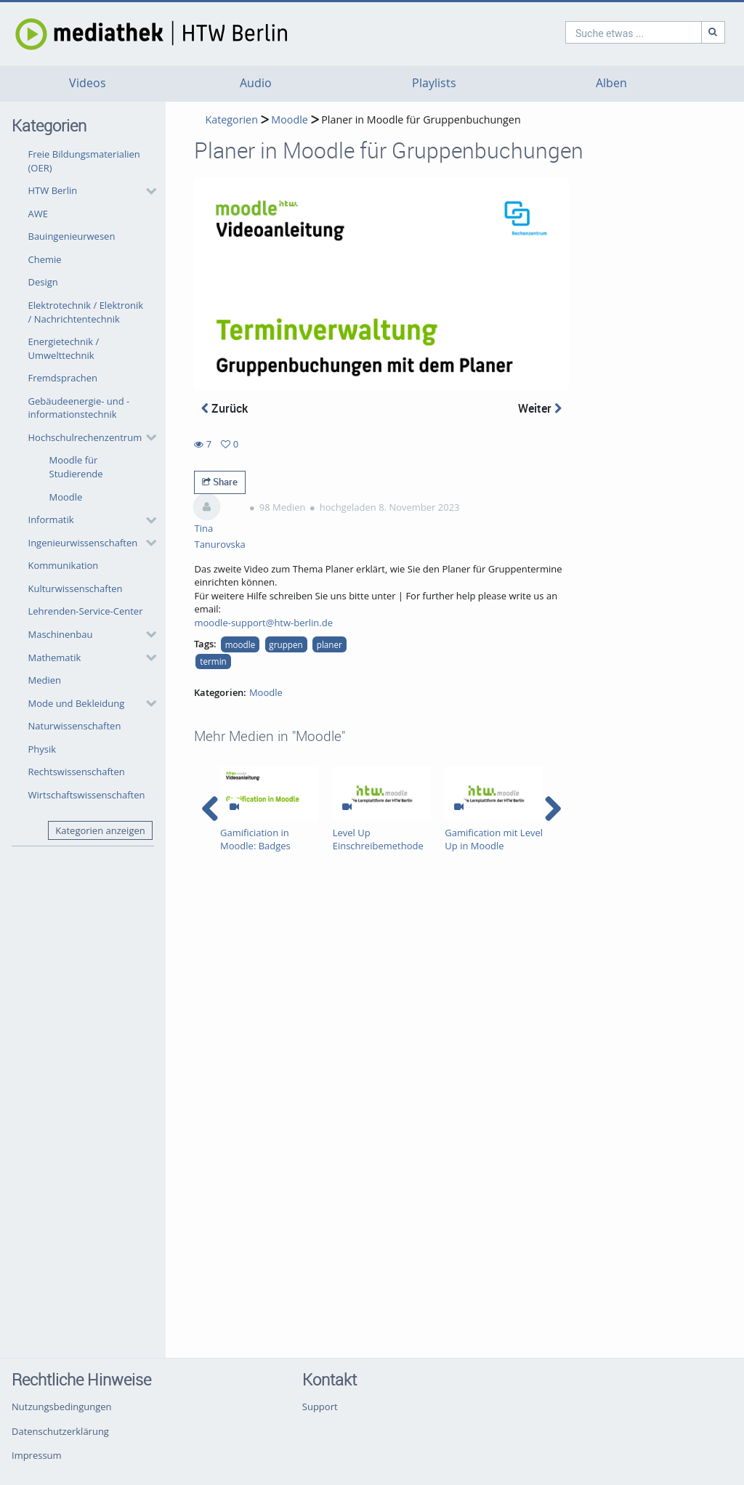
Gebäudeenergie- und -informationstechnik (79, 407)
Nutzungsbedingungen (61, 1406)
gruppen (285, 644)
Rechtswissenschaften (76, 771)
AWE (38, 213)
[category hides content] (147, 191)
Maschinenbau (60, 634)
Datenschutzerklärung (60, 1431)
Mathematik (54, 657)
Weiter (540, 408)
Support (320, 1406)
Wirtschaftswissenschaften (86, 794)
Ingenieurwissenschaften (83, 542)
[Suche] (651, 32)
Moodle (66, 496)
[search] (571, 32)
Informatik (51, 519)
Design (43, 281)
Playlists (434, 83)
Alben (611, 83)
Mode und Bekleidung (76, 703)
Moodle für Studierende (76, 466)
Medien (45, 680)
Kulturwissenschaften (75, 588)
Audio (256, 83)
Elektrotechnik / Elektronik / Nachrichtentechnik (86, 312)
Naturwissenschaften (74, 725)
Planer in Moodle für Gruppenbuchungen (420, 119)
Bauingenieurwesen (72, 236)
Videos (87, 83)
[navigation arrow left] (210, 808)
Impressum (37, 1455)
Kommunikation (63, 565)
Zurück (224, 408)
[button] (88, 191)
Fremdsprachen (62, 377)
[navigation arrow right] (552, 808)
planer (329, 644)
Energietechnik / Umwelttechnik (64, 348)
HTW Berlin (53, 190)
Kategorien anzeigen (100, 830)
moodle (240, 644)
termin (213, 661)
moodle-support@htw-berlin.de (263, 622)
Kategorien (231, 119)
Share (220, 481)
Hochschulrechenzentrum (85, 437)
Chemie (45, 259)
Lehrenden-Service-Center (85, 611)
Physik (42, 749)
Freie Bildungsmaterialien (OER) (84, 160)
